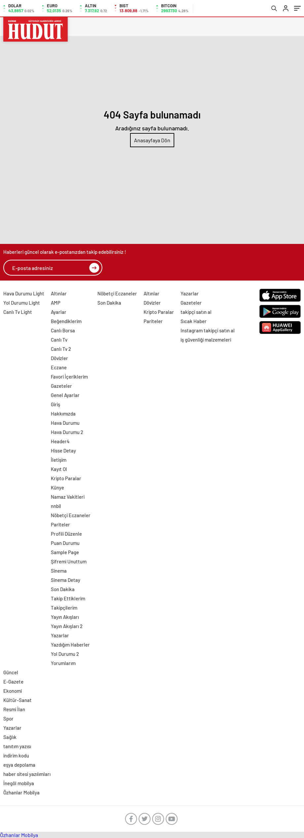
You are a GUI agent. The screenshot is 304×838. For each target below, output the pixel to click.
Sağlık (10, 737)
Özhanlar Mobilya (21, 792)
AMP (55, 303)
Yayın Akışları (65, 617)
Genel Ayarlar (65, 395)
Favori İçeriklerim (69, 377)
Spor (8, 718)
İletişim (58, 460)
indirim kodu (16, 755)
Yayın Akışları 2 (67, 626)
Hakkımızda (63, 414)
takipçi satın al (196, 312)
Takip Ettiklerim (68, 598)
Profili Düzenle (66, 534)
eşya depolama (19, 765)
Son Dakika (63, 589)
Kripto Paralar (66, 478)
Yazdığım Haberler (70, 645)
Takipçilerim (64, 608)
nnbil (56, 506)
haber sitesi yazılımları (27, 774)
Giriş (55, 404)
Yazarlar (60, 635)
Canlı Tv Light (17, 312)
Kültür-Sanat (17, 700)
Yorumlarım (63, 663)
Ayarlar (58, 312)
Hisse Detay (63, 450)
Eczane (59, 367)
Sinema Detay (65, 580)
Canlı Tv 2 (61, 349)
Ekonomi (12, 691)
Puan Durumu (65, 543)
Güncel (10, 672)
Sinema (59, 571)
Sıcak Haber (194, 321)
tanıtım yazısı (17, 746)
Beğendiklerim (66, 321)
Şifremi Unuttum (68, 561)
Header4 (60, 441)
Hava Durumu (65, 423)
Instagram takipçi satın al (208, 330)
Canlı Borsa (63, 330)
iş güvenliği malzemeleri (206, 340)
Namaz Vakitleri (67, 497)
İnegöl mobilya (18, 783)
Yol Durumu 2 (65, 654)
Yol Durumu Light (21, 303)
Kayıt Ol (59, 469)
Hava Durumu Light (23, 293)
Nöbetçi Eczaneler (70, 515)
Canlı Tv (59, 340)
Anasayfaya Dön (152, 140)
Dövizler (59, 358)
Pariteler (60, 524)
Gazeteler (61, 386)
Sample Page (65, 552)
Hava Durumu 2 (67, 432)
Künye (57, 487)
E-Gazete (13, 682)
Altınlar (59, 293)
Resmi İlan (14, 709)
